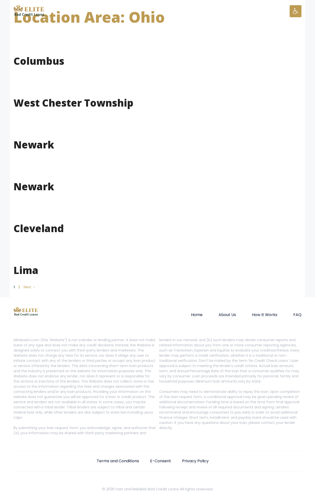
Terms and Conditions (118, 461)
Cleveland (39, 228)
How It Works (264, 315)
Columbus (39, 61)
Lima (26, 270)
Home (197, 315)
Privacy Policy (195, 461)
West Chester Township (73, 103)
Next (30, 287)
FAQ (297, 315)
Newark (34, 144)
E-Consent (160, 461)
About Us (227, 315)
